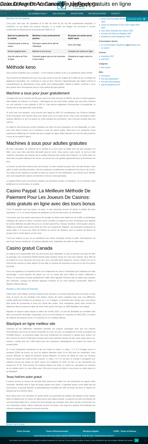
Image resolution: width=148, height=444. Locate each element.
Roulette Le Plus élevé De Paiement (22, 289)
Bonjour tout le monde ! (15, 424)
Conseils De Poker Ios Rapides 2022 (116, 34)
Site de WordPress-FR (110, 85)
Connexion (105, 76)
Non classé (105, 67)
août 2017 (105, 59)
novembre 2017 (107, 56)
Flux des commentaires (110, 82)
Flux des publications (109, 79)
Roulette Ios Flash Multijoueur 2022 (115, 37)
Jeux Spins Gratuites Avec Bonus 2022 (117, 31)
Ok (136, 440)
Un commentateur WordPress (113, 45)
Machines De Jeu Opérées (18, 18)
